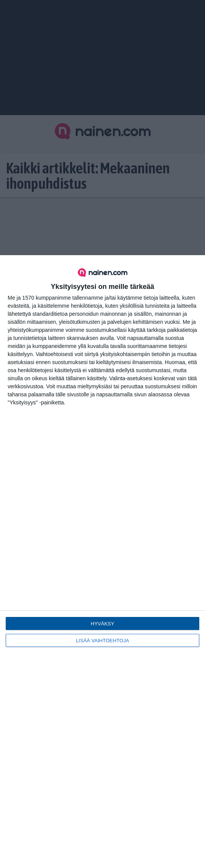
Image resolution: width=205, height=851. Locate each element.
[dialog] (102, 553)
